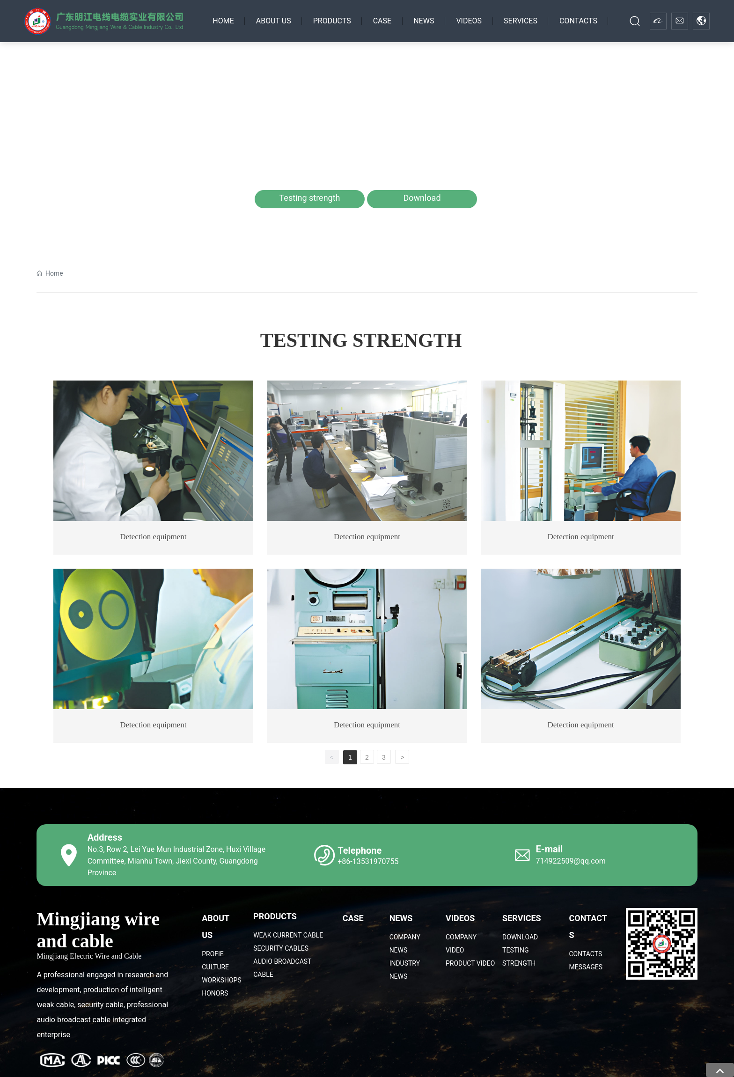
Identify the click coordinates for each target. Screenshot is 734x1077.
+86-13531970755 (368, 861)
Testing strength (309, 198)
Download (421, 198)
